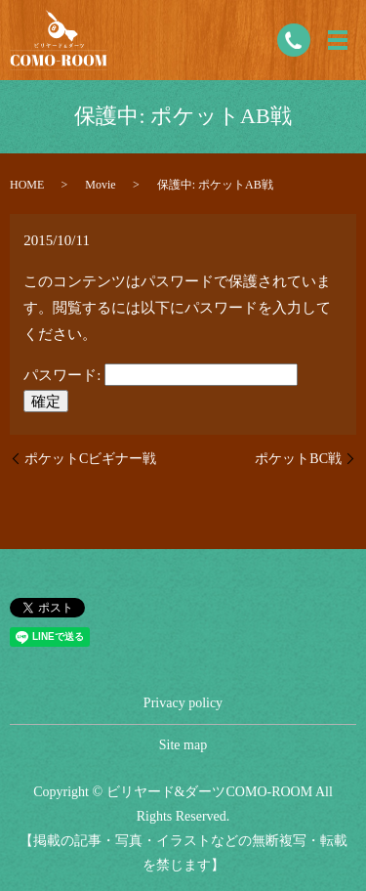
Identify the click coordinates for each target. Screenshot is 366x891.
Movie (100, 184)
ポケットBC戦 (298, 458)
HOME (27, 184)
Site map (183, 745)
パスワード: (160, 375)
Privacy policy (183, 703)
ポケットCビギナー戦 (90, 458)
